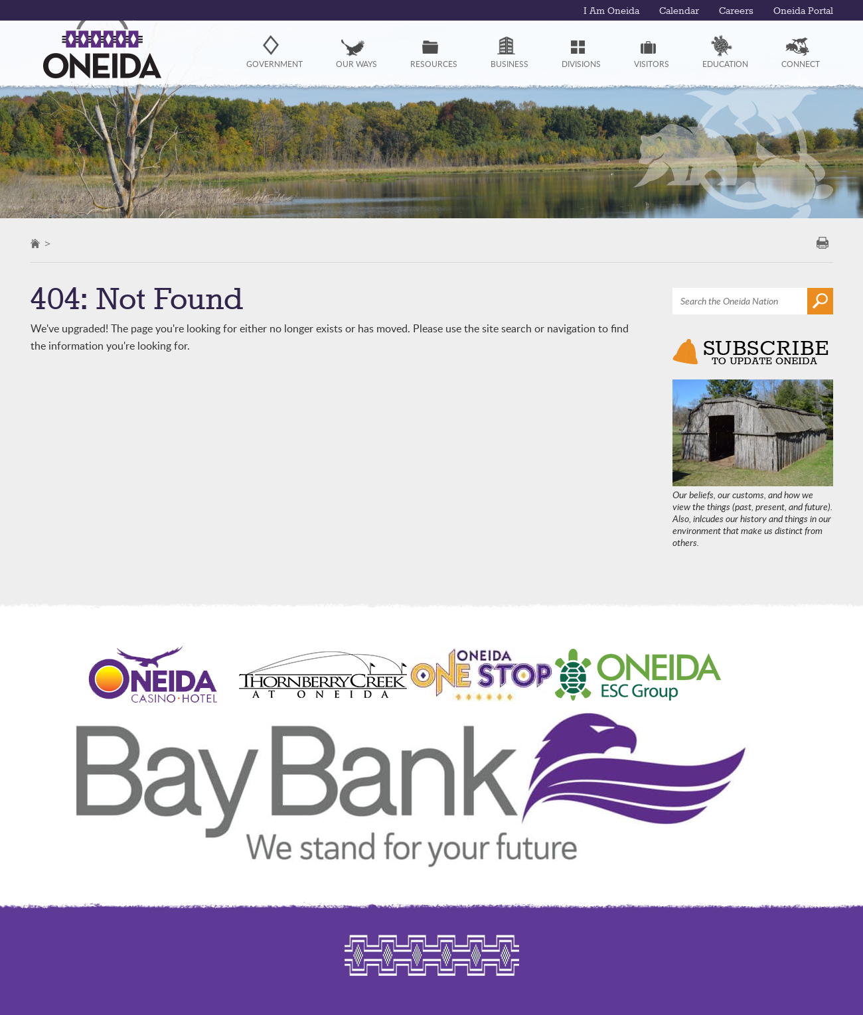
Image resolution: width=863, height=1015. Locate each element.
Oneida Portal (803, 11)
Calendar (679, 11)
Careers (736, 11)
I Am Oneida (611, 11)
